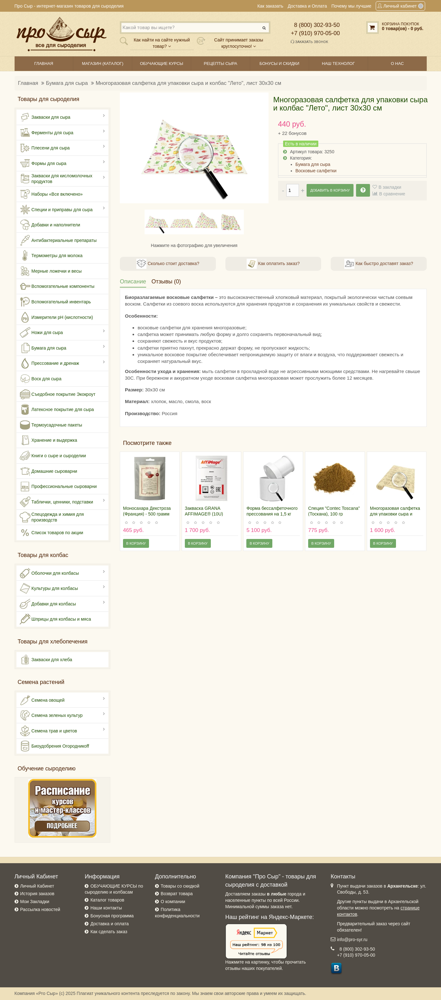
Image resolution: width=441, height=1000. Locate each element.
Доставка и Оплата (307, 6)
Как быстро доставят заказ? (378, 264)
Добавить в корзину (330, 190)
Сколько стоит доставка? (167, 264)
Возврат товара (177, 893)
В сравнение (392, 193)
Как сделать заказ (108, 931)
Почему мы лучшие (351, 6)
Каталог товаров (107, 899)
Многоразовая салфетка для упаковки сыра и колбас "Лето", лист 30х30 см (188, 83)
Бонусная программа (111, 915)
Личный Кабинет (37, 886)
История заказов (37, 893)
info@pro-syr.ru (352, 939)
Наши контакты (106, 907)
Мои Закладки (34, 901)
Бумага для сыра (67, 83)
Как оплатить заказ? (273, 264)
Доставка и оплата (109, 923)
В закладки (390, 187)
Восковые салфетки (316, 170)
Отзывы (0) (166, 281)
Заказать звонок (309, 42)
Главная (28, 83)
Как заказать (270, 6)
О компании (173, 901)
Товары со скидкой (180, 886)
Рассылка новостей (40, 909)
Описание (133, 281)
